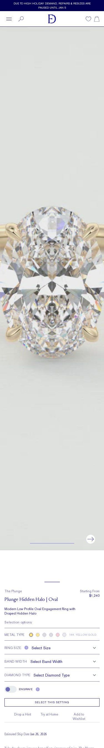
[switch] (10, 689)
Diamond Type (17, 675)
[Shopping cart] (97, 19)
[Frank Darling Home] (52, 18)
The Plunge (13, 591)
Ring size (12, 648)
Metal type (14, 635)
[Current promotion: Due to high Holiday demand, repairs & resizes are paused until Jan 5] (52, 5)
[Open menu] (8, 18)
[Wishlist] (88, 19)
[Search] (21, 19)
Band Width (15, 661)
